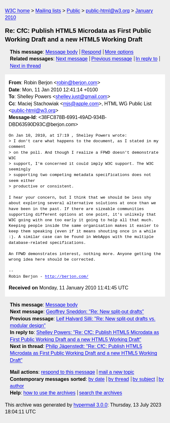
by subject (144, 379)
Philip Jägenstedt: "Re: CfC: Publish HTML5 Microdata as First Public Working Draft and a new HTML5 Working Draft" (83, 353)
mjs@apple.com (81, 103)
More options (119, 52)
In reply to (146, 58)
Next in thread (25, 65)
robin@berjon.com (77, 82)
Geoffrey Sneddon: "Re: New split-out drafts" (95, 311)
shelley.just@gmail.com (81, 96)
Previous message (111, 58)
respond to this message (68, 372)
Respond (91, 52)
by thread (118, 379)
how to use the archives (50, 392)
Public (73, 10)
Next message (72, 58)
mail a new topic (116, 372)
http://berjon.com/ (66, 277)
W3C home (17, 10)
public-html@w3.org (108, 10)
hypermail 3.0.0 (90, 405)
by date (96, 379)
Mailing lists (48, 10)
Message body (62, 52)
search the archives (100, 392)
